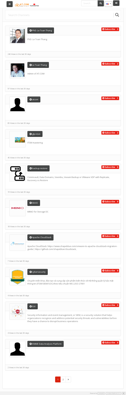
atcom (34, 99)
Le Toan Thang (38, 64)
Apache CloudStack (40, 237)
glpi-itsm (35, 133)
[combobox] (108, 4)
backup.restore (38, 168)
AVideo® (101, 393)
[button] (108, 29)
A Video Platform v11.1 (113, 393)
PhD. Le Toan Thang (41, 30)
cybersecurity (38, 271)
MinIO (34, 202)
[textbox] (108, 4)
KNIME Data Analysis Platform (46, 343)
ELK (33, 306)
